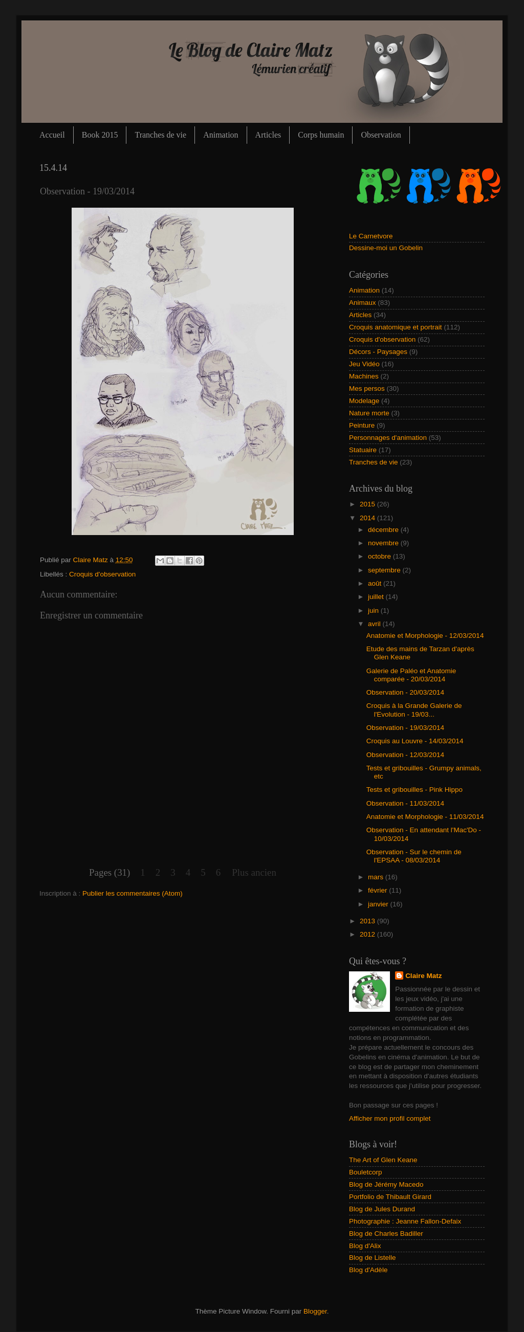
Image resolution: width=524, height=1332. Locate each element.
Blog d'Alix (365, 1246)
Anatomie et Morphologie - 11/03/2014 (425, 816)
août (375, 583)
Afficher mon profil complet (390, 1118)
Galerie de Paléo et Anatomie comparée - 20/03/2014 (411, 675)
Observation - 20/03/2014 (405, 692)
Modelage (364, 401)
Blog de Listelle (372, 1257)
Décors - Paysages (378, 352)
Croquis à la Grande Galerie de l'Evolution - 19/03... (414, 710)
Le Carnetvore (371, 236)
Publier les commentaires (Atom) (132, 893)
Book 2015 (100, 134)
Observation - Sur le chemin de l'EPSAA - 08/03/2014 (414, 856)
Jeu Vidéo (364, 364)
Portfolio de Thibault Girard (390, 1197)
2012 (368, 934)
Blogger (315, 1311)
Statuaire (363, 450)
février (378, 890)
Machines (364, 376)
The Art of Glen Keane (383, 1160)
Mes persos (367, 388)
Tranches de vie (160, 134)
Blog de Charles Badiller (386, 1233)
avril (375, 624)
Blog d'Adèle (368, 1270)
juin (374, 610)
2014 (368, 518)
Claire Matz (91, 560)
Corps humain (321, 134)
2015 (368, 504)
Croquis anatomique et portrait (395, 327)
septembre (385, 570)
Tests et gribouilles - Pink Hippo (414, 789)
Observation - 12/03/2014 (405, 755)
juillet (377, 597)
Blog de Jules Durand (382, 1209)
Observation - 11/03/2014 (405, 803)
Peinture (362, 425)
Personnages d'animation (388, 437)
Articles (268, 134)
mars (376, 877)
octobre (380, 556)
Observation (381, 134)
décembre (384, 530)
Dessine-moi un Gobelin (386, 248)
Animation (220, 134)
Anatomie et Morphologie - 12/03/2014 (425, 635)
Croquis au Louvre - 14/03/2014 (415, 741)
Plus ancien (254, 872)
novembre (384, 543)
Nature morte (369, 413)
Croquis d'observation (102, 574)
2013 (368, 921)
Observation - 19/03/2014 (405, 727)
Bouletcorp (365, 1172)
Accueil (52, 134)
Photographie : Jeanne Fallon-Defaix (405, 1221)
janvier (379, 904)
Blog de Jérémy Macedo (386, 1184)
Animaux (362, 302)
